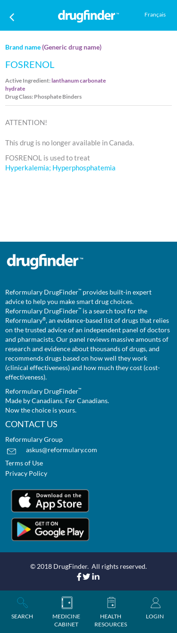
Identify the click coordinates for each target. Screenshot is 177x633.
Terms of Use (24, 463)
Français (155, 14)
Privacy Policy (26, 473)
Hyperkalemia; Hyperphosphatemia (60, 167)
